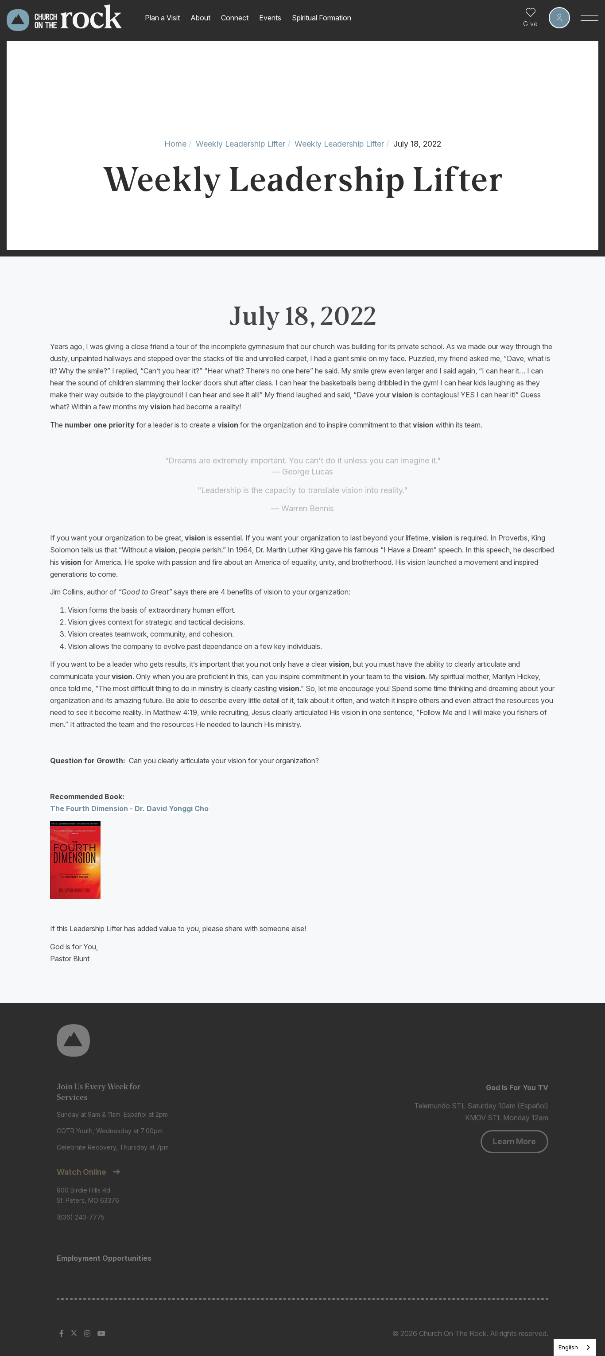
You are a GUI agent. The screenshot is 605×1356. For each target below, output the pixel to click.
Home (175, 143)
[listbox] (575, 1347)
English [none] (568, 1347)
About (200, 17)
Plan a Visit (162, 17)
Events (270, 17)
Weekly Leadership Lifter (240, 143)
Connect (234, 17)
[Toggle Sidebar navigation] (589, 18)
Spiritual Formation (321, 17)
